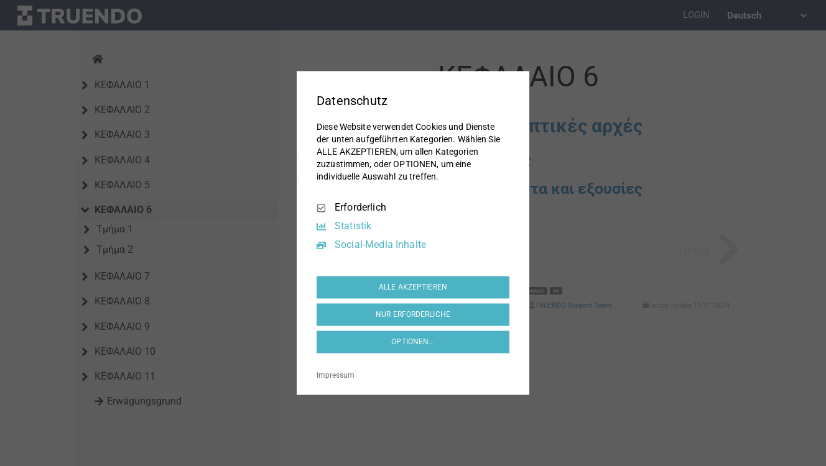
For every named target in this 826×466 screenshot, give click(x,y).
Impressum (336, 376)
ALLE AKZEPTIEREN (413, 287)
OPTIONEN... (412, 341)
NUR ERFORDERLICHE (413, 314)
